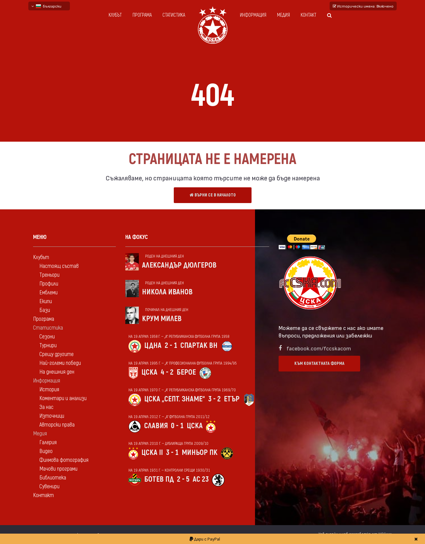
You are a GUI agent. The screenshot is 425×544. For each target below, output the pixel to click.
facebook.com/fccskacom (318, 348)
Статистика (173, 15)
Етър (232, 399)
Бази (44, 310)
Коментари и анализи (63, 398)
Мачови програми (58, 469)
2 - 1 (171, 345)
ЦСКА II (152, 452)
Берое (186, 372)
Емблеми (48, 292)
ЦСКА (149, 372)
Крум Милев (162, 318)
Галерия (48, 442)
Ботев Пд (159, 479)
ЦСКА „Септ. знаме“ (174, 399)
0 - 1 (177, 425)
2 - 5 (183, 479)
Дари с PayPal (205, 538)
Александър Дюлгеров (179, 265)
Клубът (115, 15)
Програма (142, 15)
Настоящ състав (59, 266)
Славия (156, 425)
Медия (283, 15)
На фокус (136, 237)
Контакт (308, 15)
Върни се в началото (213, 195)
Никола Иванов (167, 292)
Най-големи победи (60, 363)
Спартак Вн (199, 345)
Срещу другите (56, 354)
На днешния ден (56, 372)
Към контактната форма (319, 363)
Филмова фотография (63, 460)
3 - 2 (214, 399)
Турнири (48, 345)
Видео (46, 451)
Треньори (49, 275)
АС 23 (201, 479)
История (49, 389)
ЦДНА (153, 345)
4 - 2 (167, 372)
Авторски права (57, 424)
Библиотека (52, 477)
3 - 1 (172, 452)
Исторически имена (363, 6)
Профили (48, 283)
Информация (253, 15)
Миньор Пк (200, 452)
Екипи (45, 301)
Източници (51, 416)
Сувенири (49, 486)
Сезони (47, 336)
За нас (46, 407)
